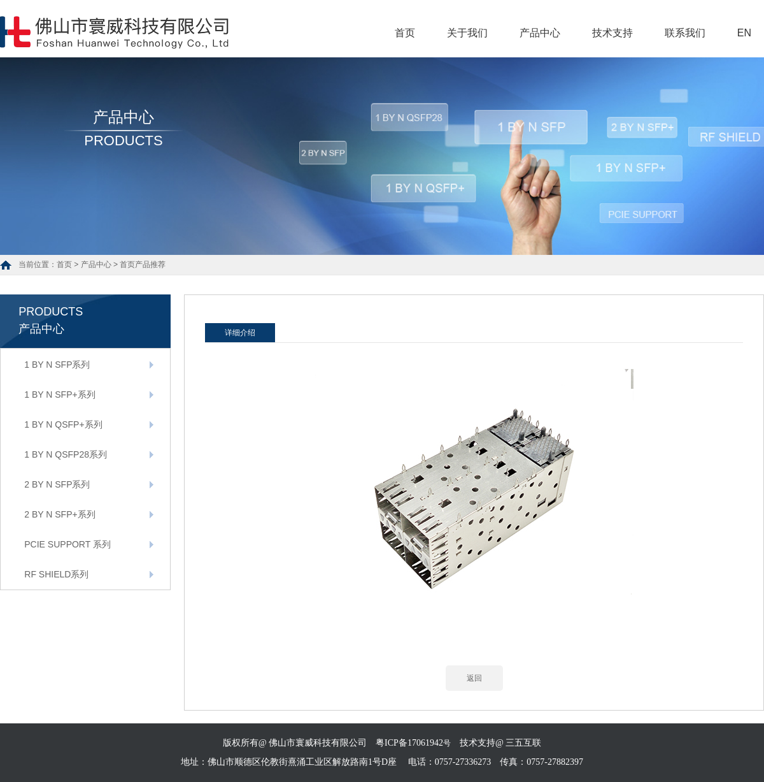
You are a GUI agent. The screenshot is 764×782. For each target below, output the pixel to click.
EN (744, 32)
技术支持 (612, 32)
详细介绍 (240, 332)
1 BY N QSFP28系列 (65, 454)
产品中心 (540, 32)
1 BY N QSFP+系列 (63, 424)
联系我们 (685, 32)
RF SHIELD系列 (56, 574)
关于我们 (467, 32)
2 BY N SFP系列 (57, 484)
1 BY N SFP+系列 (59, 394)
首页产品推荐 (143, 264)
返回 (474, 678)
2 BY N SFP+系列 (59, 514)
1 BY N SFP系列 (57, 364)
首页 (405, 32)
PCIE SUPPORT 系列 (67, 544)
